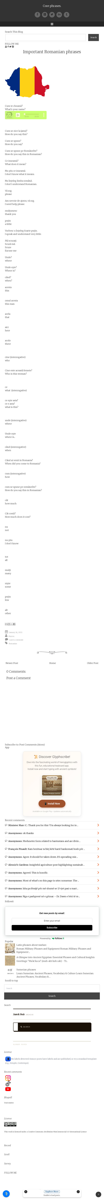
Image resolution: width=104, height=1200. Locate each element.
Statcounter (9, 1103)
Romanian (13, 643)
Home (52, 663)
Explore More (52, 1191)
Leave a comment (16, 640)
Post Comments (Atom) (32, 744)
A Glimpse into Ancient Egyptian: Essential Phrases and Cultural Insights (56, 957)
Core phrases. (52, 6)
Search (25, 1027)
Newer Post (12, 663)
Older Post (92, 663)
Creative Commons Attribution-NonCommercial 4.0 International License (57, 1132)
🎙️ (6, 1194)
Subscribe (52, 927)
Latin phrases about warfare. (32, 945)
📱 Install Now (52, 803)
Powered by (52, 938)
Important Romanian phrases (52, 51)
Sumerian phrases (26, 969)
